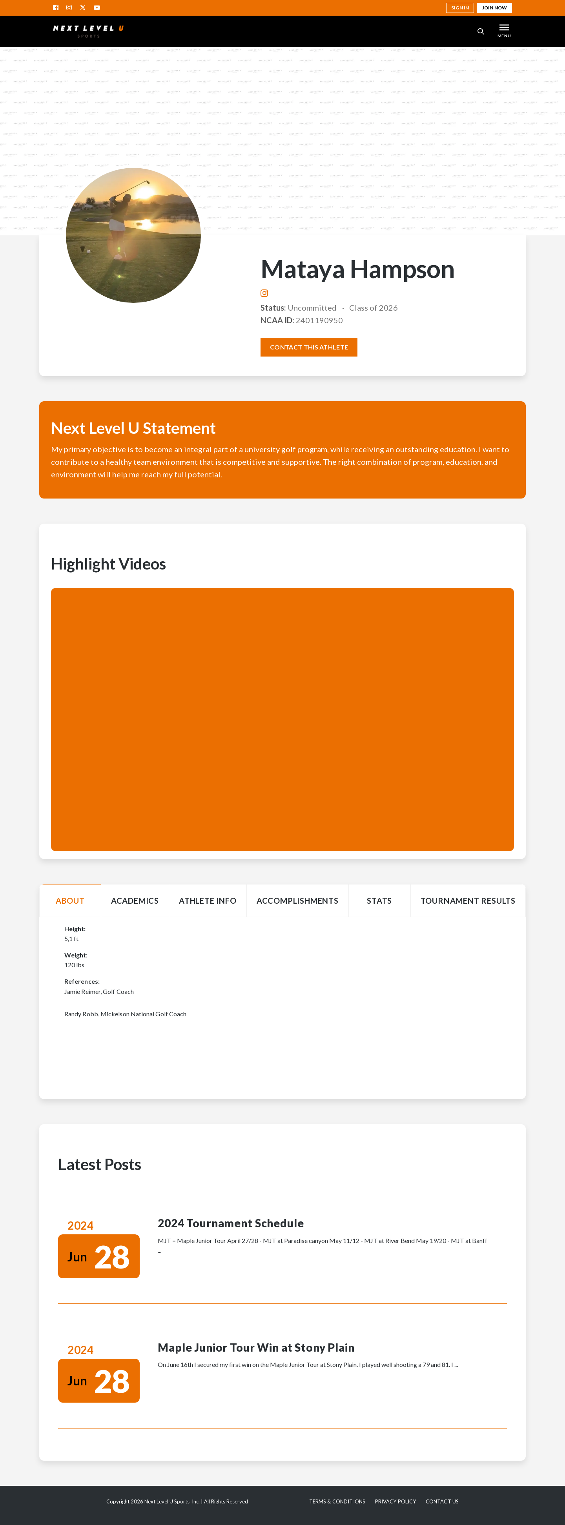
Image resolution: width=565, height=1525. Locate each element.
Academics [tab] (135, 900)
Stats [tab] (379, 900)
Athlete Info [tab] (208, 900)
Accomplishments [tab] (298, 900)
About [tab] (70, 900)
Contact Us (442, 1501)
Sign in (460, 8)
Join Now (494, 8)
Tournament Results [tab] (468, 900)
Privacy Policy (395, 1501)
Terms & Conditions (337, 1501)
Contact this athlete (309, 347)
